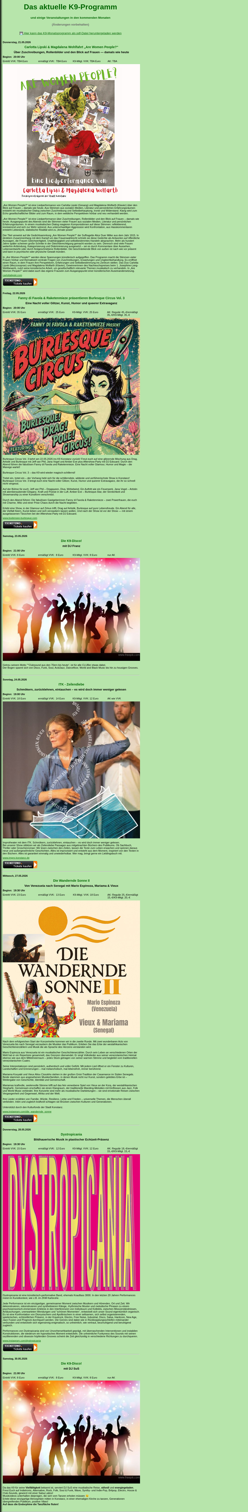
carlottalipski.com (12, 275)
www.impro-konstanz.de (16, 857)
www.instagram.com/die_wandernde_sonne (27, 1111)
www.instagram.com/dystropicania (22, 1340)
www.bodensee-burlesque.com (20, 518)
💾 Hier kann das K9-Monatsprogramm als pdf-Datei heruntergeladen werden (70, 33)
